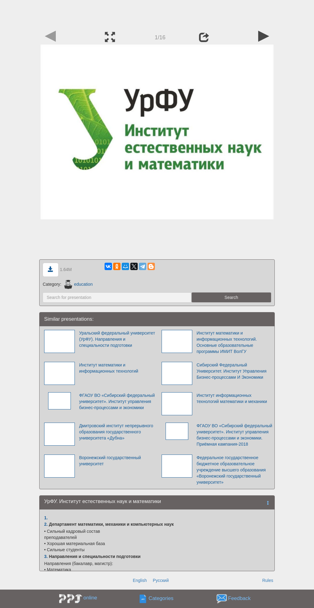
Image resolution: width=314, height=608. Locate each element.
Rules (267, 580)
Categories (161, 599)
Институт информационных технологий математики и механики (232, 398)
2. (46, 524)
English (140, 580)
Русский (161, 580)
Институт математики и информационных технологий (108, 368)
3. (46, 556)
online (90, 598)
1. (46, 517)
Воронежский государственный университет (110, 460)
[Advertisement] (157, 14)
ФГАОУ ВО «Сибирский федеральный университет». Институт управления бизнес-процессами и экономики (117, 401)
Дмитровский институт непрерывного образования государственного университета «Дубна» (116, 431)
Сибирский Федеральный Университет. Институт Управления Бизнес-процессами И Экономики (231, 371)
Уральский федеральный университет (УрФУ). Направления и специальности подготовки (117, 339)
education (78, 284)
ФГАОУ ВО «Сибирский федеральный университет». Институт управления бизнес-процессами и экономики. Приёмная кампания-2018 (234, 435)
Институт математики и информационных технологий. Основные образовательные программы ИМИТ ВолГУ (227, 342)
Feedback (239, 599)
